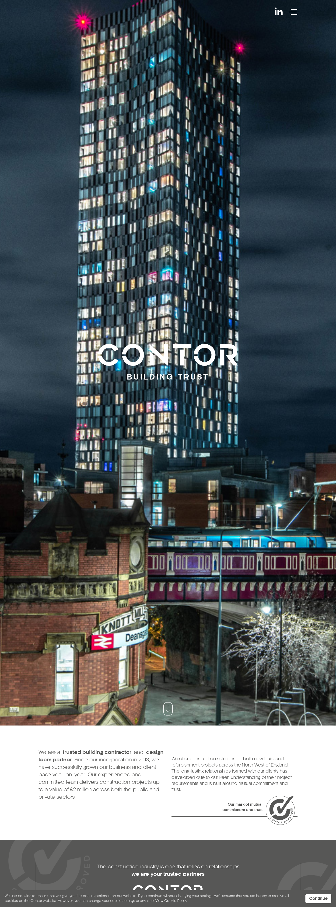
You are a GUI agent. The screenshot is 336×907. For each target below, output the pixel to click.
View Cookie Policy (171, 901)
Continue (318, 898)
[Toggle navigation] (294, 11)
